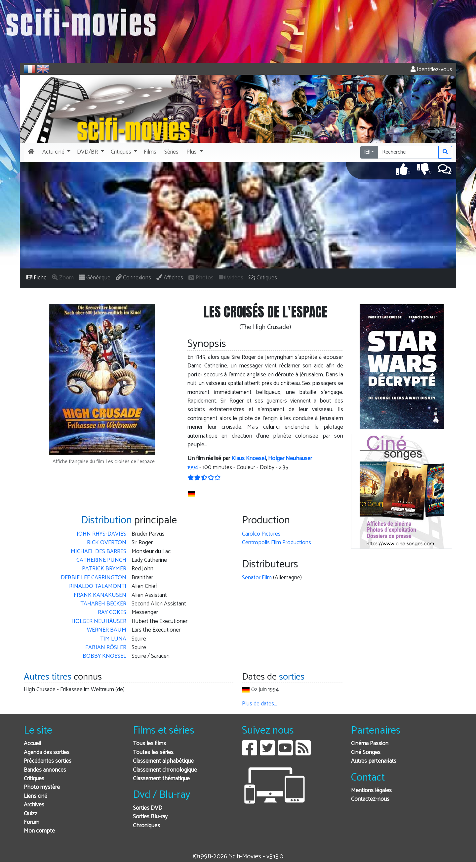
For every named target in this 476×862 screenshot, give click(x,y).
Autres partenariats (373, 761)
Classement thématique (161, 779)
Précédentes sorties (47, 761)
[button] (55, 152)
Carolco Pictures (261, 534)
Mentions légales (371, 790)
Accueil (32, 743)
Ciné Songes (365, 752)
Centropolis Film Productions (276, 543)
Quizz (30, 814)
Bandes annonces (45, 770)
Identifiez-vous (431, 69)
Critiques (34, 779)
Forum (31, 822)
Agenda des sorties (46, 752)
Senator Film (257, 578)
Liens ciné (35, 796)
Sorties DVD (147, 808)
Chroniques (146, 826)
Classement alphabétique (163, 761)
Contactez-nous (370, 799)
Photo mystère (42, 787)
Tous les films (149, 743)
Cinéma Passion (369, 743)
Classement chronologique (165, 770)
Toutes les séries (153, 752)
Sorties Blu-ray (150, 817)
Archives (34, 805)
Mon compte (39, 831)
